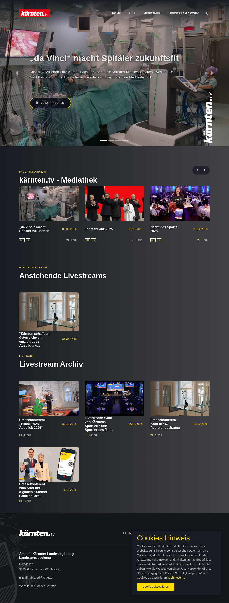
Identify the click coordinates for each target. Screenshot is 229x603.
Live (132, 13)
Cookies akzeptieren (134, 584)
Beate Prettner (46, 88)
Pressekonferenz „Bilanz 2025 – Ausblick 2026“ (32, 423)
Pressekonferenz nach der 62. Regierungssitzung (165, 423)
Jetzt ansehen (51, 103)
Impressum (170, 533)
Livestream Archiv (184, 13)
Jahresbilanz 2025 (99, 229)
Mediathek (152, 13)
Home (116, 13)
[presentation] (198, 170)
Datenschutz (197, 533)
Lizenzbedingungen (139, 533)
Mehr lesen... (172, 575)
